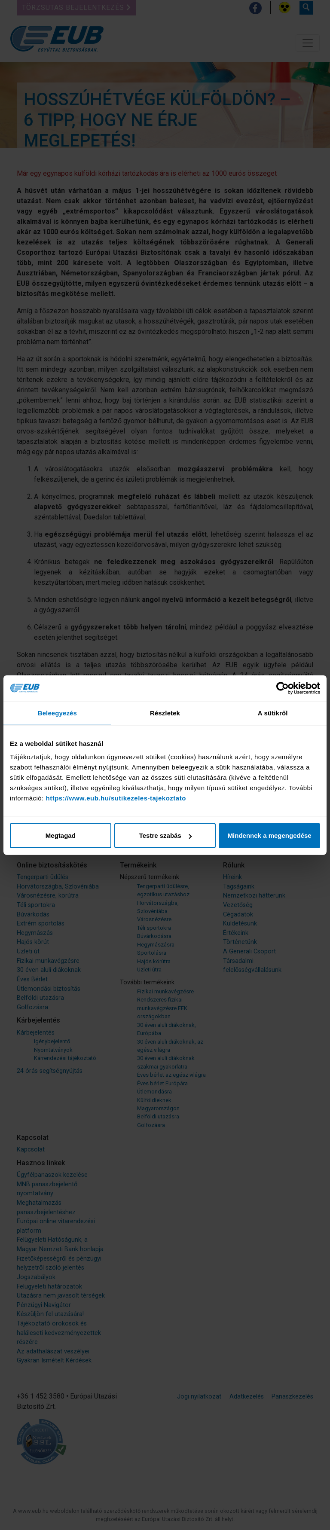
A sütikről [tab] (273, 712)
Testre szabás (165, 835)
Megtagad (61, 835)
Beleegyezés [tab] (57, 712)
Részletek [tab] (165, 712)
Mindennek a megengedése (270, 835)
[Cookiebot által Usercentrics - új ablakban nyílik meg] (282, 687)
